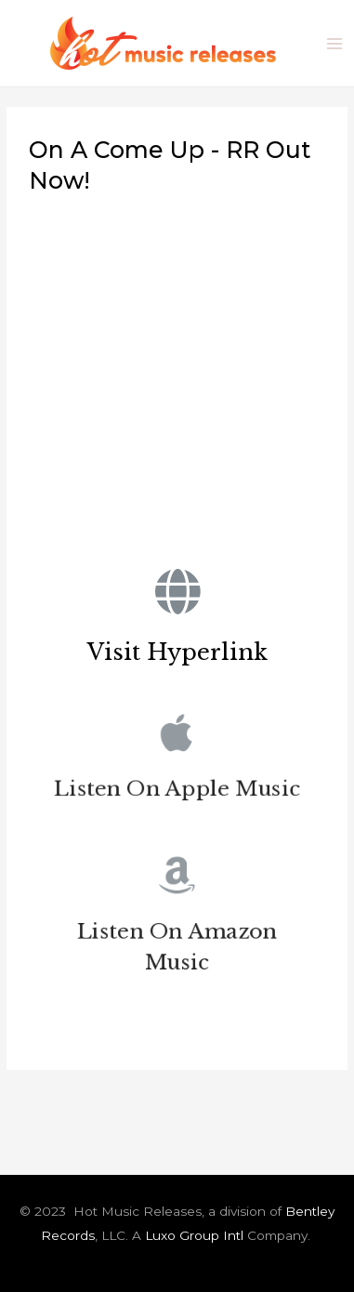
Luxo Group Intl (194, 1235)
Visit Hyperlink (177, 652)
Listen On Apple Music (177, 792)
